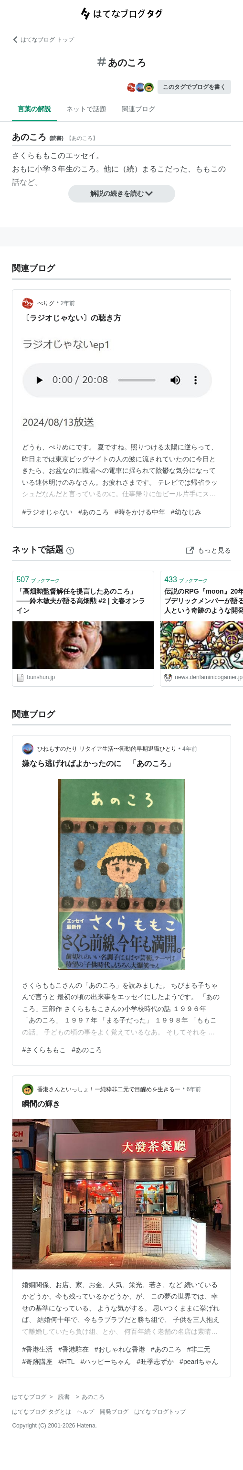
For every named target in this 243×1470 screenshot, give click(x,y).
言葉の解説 (34, 109)
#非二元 (199, 1349)
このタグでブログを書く (194, 87)
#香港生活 (37, 1349)
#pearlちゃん (199, 1361)
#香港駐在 (73, 1349)
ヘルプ (85, 1411)
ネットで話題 (86, 109)
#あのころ (93, 512)
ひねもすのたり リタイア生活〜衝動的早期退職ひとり (106, 749)
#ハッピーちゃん (106, 1361)
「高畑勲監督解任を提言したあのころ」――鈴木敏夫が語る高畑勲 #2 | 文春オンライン (80, 600)
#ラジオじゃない (47, 512)
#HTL (66, 1361)
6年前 (194, 1089)
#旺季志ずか (155, 1361)
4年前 (189, 749)
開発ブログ (114, 1411)
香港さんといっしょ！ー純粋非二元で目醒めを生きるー (108, 1089)
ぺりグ (45, 303)
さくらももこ (35, 155)
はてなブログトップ (160, 1411)
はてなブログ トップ (43, 39)
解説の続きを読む (121, 193)
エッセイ (80, 155)
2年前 (68, 303)
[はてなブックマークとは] (70, 549)
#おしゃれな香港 (120, 1349)
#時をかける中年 (140, 512)
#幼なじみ (186, 512)
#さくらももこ (44, 1050)
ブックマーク (38, 579)
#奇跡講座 (37, 1361)
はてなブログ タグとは (41, 1411)
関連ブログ (138, 109)
